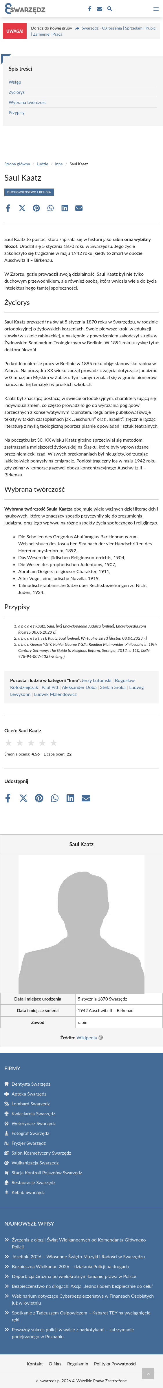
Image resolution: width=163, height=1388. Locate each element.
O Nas (55, 1363)
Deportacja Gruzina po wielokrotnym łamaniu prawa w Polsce (74, 1276)
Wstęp (15, 82)
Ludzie (42, 163)
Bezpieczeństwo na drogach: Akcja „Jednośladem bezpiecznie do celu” (82, 1286)
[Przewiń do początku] (148, 1373)
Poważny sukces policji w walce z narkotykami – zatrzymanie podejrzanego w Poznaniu (73, 1333)
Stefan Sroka (113, 687)
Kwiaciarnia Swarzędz (33, 1113)
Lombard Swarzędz (31, 1103)
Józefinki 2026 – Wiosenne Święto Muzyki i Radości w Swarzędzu (78, 1256)
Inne (59, 163)
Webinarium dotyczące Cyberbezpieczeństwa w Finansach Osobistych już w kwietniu (83, 1299)
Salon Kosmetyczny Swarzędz (41, 1152)
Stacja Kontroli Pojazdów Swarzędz (47, 1172)
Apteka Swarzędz (29, 1093)
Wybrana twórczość (28, 102)
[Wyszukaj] (110, 9)
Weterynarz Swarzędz (34, 1123)
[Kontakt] (99, 9)
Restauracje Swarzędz (34, 1182)
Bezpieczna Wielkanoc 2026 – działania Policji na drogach (70, 1266)
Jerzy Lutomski (96, 680)
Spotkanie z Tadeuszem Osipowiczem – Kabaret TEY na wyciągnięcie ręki (81, 1316)
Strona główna (17, 163)
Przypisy (17, 112)
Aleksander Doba (79, 687)
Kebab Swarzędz (28, 1192)
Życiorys (17, 92)
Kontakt (35, 1363)
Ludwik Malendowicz (55, 694)
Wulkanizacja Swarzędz (35, 1162)
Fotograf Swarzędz (30, 1133)
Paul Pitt (50, 687)
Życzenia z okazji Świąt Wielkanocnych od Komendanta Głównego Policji (79, 1243)
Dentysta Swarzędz (31, 1084)
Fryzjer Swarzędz (29, 1143)
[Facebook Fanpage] (89, 9)
